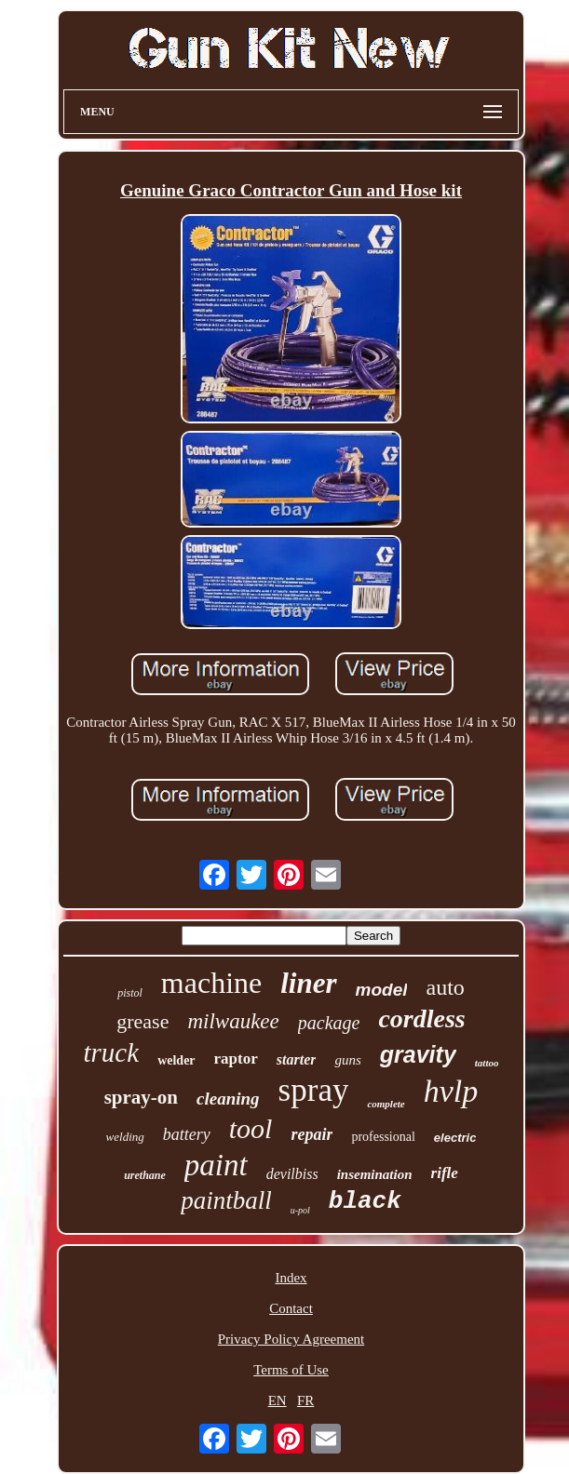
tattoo (487, 1062)
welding (125, 1137)
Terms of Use (291, 1369)
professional (382, 1137)
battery (186, 1134)
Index (290, 1277)
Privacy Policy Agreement (291, 1339)
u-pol (300, 1210)
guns (347, 1059)
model (382, 989)
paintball (226, 1200)
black (365, 1201)
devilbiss (292, 1174)
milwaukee (232, 1021)
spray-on (141, 1097)
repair (311, 1134)
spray (313, 1090)
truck (112, 1052)
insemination (375, 1174)
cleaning (228, 1098)
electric (455, 1138)
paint (216, 1165)
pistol (129, 992)
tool (251, 1128)
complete (385, 1103)
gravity (418, 1054)
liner (308, 983)
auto (445, 987)
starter (297, 1059)
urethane (145, 1175)
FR (305, 1400)
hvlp (451, 1091)
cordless (421, 1018)
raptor (236, 1058)
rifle (444, 1173)
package (329, 1022)
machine (211, 982)
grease (142, 1021)
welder (176, 1060)
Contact (291, 1308)
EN (277, 1400)
